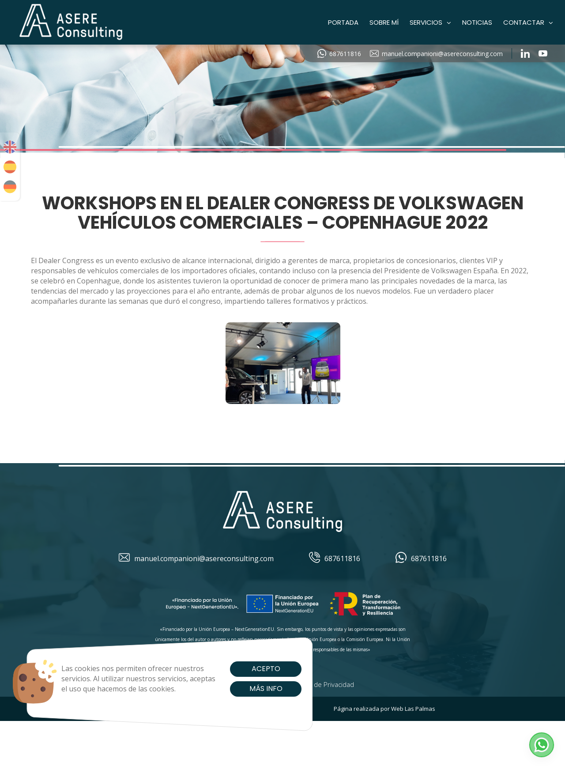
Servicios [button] (430, 22)
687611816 (339, 53)
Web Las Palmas (413, 709)
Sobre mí (384, 22)
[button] (541, 745)
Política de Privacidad (322, 684)
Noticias (477, 22)
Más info (251, 688)
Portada (343, 22)
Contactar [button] (528, 22)
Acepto (251, 669)
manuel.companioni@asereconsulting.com (436, 53)
